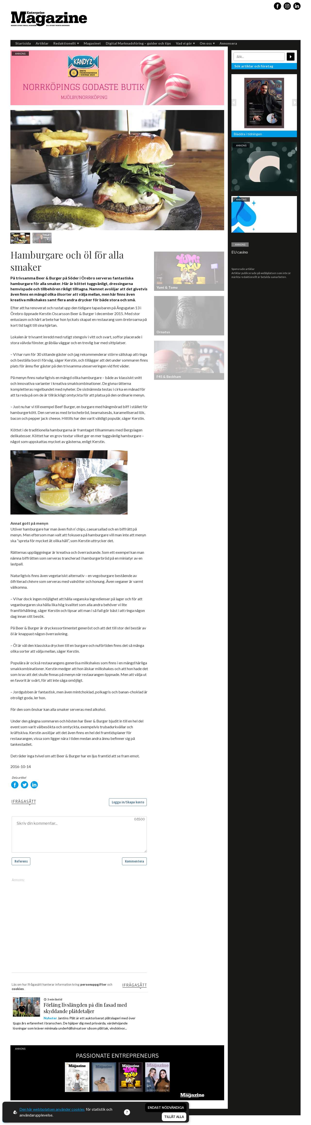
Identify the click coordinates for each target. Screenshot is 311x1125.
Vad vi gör (185, 43)
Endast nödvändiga (166, 1107)
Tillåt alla (174, 1117)
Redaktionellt (66, 43)
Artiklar (42, 43)
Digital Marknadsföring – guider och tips (138, 43)
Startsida (23, 43)
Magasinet (92, 43)
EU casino (239, 252)
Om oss (207, 43)
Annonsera (228, 43)
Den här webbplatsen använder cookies (52, 1109)
